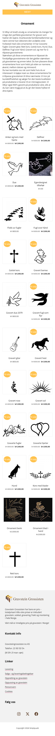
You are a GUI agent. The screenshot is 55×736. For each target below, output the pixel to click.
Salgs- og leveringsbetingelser (19, 673)
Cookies (9, 691)
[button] (19, 714)
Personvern (10, 687)
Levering (9, 669)
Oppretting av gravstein (16, 678)
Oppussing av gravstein (16, 682)
